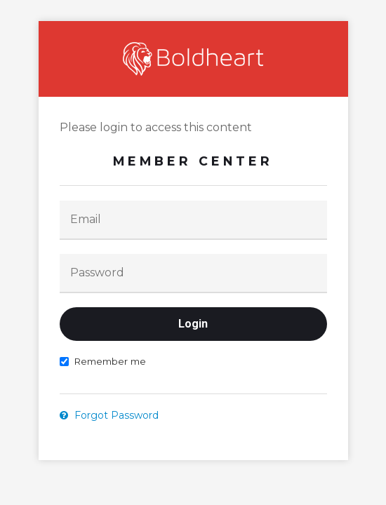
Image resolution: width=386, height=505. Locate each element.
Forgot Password (109, 415)
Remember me (103, 361)
